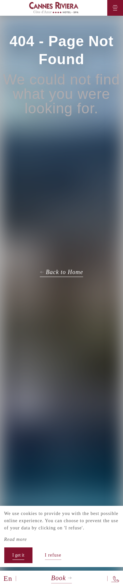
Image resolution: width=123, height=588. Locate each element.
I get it (18, 555)
